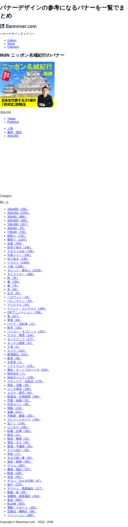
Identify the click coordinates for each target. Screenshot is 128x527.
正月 (14, 293)
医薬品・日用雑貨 (24, 396)
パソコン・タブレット (27, 331)
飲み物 (17, 503)
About (11, 43)
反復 (15, 243)
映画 (15, 473)
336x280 (18, 224)
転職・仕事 (20, 431)
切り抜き (18, 258)
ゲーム (17, 465)
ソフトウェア (21, 366)
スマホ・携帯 (21, 335)
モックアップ (21, 339)
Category (13, 46)
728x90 (17, 232)
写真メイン (20, 255)
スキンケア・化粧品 (25, 381)
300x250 (12, 135)
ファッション (21, 515)
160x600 (18, 209)
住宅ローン (19, 404)
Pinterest (13, 122)
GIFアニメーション (25, 312)
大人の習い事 (20, 457)
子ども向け (19, 450)
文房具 (15, 362)
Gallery (12, 40)
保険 (15, 408)
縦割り (17, 235)
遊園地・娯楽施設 (24, 496)
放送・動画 (20, 461)
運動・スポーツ (22, 507)
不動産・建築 (21, 415)
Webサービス (21, 377)
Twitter (11, 118)
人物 (10, 128)
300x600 (18, 220)
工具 (14, 346)
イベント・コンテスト (27, 308)
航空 (15, 327)
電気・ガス (19, 442)
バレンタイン (20, 300)
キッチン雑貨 (20, 343)
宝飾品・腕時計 (22, 511)
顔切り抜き (20, 247)
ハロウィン (19, 297)
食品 (15, 499)
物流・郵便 (19, 438)
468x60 (16, 228)
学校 (14, 454)
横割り (17, 239)
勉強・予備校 (20, 446)
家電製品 (18, 354)
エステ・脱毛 (20, 392)
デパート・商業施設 (25, 488)
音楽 (15, 477)
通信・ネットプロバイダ (28, 369)
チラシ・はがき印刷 (25, 480)
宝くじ (17, 423)
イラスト (19, 262)
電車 (14, 320)
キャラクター (21, 274)
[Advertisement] (64, 166)
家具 (14, 358)
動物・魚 (17, 492)
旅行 (15, 484)
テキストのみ (21, 251)
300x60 (17, 216)
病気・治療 (19, 385)
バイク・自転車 (22, 323)
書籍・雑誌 (14, 132)
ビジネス (18, 427)
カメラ (17, 350)
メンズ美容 (20, 389)
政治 (14, 434)
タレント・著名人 (25, 270)
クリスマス (19, 304)
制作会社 (16, 373)
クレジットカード (24, 419)
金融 (15, 411)
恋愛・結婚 (19, 400)
